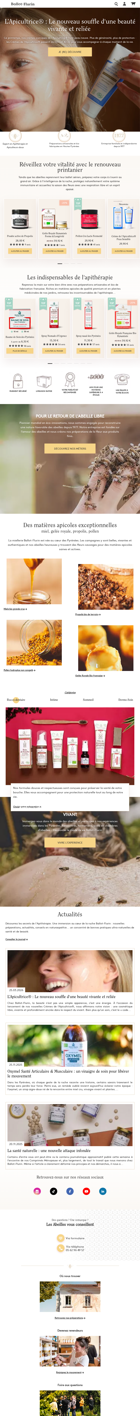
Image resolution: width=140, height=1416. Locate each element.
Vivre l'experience (70, 842)
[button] (60, 264)
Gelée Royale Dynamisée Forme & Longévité (53, 235)
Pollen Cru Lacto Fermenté (87, 236)
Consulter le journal (15, 939)
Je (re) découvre (70, 52)
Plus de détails (20, 351)
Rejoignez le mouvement (68, 1372)
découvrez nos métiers (70, 448)
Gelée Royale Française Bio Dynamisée (120, 334)
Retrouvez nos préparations (69, 1317)
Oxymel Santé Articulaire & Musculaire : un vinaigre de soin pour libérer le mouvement (68, 1074)
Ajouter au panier (20, 251)
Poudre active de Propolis (20, 236)
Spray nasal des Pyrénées (87, 336)
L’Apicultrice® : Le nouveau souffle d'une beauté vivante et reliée (61, 997)
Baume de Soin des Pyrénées (19, 337)
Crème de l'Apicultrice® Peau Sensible (121, 238)
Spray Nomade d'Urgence (53, 336)
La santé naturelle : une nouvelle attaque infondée (49, 1151)
